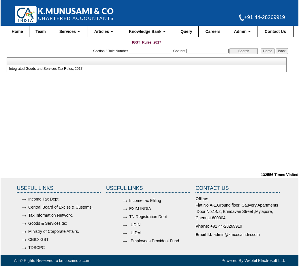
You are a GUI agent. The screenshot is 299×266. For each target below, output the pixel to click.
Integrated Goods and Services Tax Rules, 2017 (45, 69)
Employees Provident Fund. (155, 241)
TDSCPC (36, 247)
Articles (103, 31)
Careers (212, 31)
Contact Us (275, 31)
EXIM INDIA (140, 208)
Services (69, 31)
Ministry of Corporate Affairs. (53, 231)
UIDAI (136, 233)
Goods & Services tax (47, 223)
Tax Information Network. (50, 215)
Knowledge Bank (147, 31)
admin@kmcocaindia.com (236, 234)
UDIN (135, 224)
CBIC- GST (38, 239)
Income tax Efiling (145, 200)
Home (17, 31)
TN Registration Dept (148, 216)
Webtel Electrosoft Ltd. (265, 260)
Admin (242, 31)
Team (40, 31)
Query (186, 31)
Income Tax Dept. (44, 199)
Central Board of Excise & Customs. (60, 207)
